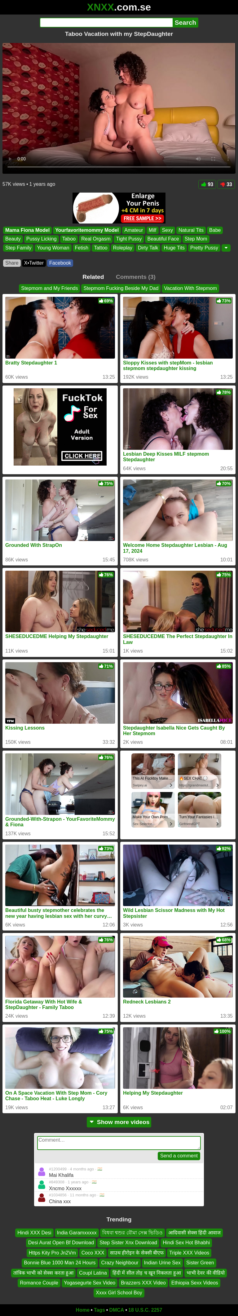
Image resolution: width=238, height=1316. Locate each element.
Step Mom (196, 239)
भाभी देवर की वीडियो (206, 1272)
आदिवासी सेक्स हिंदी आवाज (194, 1232)
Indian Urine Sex (162, 1262)
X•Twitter (34, 263)
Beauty (13, 239)
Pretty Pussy (204, 247)
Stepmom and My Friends (49, 288)
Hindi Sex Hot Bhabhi (186, 1242)
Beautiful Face (163, 239)
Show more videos (119, 1122)
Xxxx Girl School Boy (119, 1292)
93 (207, 184)
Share (12, 263)
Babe (215, 230)
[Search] (106, 23)
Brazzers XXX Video (143, 1282)
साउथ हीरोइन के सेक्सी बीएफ (137, 1252)
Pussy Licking (41, 239)
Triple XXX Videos (189, 1252)
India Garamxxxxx (77, 1232)
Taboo (69, 239)
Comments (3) (136, 277)
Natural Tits (191, 230)
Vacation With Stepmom (190, 288)
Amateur (133, 230)
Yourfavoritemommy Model (87, 230)
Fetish (82, 247)
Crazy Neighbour (120, 1262)
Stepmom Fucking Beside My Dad (120, 288)
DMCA (116, 1310)
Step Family (18, 247)
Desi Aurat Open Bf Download (61, 1242)
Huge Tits (174, 247)
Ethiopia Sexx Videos (194, 1282)
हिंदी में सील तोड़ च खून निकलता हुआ (146, 1272)
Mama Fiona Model (27, 230)
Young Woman (53, 247)
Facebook (60, 263)
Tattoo (101, 247)
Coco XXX (93, 1252)
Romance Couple (39, 1282)
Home (83, 1310)
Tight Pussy (129, 239)
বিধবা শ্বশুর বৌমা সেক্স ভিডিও (132, 1232)
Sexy (167, 230)
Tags (99, 1310)
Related (93, 277)
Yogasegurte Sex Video (89, 1282)
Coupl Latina (93, 1272)
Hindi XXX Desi (34, 1232)
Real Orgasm (95, 239)
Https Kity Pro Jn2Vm (52, 1252)
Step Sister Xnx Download (128, 1242)
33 (226, 184)
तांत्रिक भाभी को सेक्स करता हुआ (43, 1272)
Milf (152, 230)
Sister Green (200, 1262)
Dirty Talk (148, 247)
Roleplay (122, 247)
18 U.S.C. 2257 (145, 1310)
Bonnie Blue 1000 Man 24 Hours (59, 1262)
